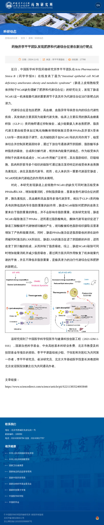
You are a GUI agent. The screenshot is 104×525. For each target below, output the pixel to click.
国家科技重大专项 (17, 490)
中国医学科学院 (16, 496)
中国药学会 (14, 502)
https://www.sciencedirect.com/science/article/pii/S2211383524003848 (46, 386)
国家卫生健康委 (19, 465)
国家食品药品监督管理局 (20, 471)
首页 (23, 38)
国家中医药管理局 (21, 478)
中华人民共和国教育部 (19, 459)
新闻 (31, 38)
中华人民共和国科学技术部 (21, 453)
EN (98, 5)
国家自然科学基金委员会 (20, 484)
